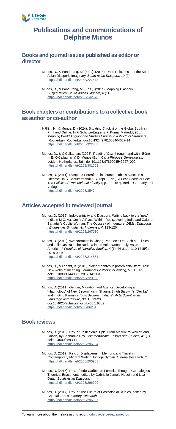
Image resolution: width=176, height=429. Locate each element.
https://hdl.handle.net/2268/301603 (72, 165)
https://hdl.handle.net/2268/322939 (72, 144)
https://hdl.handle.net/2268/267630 (72, 231)
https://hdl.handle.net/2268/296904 (72, 344)
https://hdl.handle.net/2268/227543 (72, 80)
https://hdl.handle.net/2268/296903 (72, 361)
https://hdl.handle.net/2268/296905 (72, 382)
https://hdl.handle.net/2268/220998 (72, 278)
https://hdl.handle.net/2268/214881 (72, 256)
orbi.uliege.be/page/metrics (109, 414)
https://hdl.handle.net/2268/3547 (71, 190)
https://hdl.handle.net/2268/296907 (72, 400)
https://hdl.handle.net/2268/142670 (72, 97)
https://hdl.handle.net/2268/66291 (71, 307)
